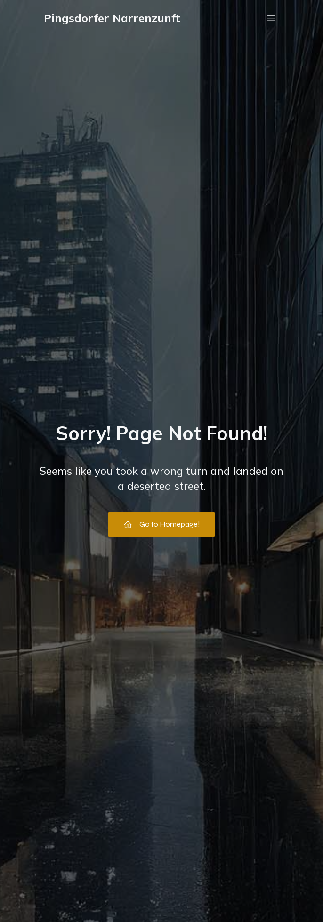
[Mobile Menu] (271, 18)
